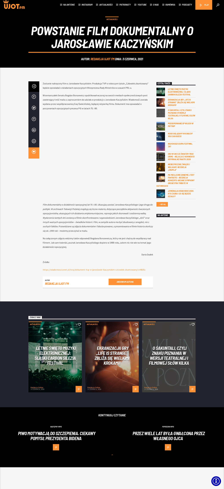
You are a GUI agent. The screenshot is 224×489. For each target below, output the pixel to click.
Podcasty (187, 4)
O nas (156, 4)
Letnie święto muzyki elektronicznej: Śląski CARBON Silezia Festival (179, 113)
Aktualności (106, 4)
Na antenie (69, 4)
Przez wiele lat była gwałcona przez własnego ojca (169, 457)
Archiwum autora (125, 303)
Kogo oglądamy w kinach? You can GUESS (180, 156)
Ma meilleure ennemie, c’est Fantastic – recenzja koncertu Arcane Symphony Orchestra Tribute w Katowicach (175, 202)
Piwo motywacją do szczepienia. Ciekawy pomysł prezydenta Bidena (57, 457)
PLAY (204, 5)
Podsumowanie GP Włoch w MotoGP (181, 146)
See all (162, 226)
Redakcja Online (37, 409)
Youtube (142, 4)
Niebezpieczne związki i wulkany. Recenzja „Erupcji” (179, 189)
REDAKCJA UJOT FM (103, 70)
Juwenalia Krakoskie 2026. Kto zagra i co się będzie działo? (181, 215)
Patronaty (125, 4)
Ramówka (170, 4)
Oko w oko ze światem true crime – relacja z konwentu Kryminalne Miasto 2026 (181, 178)
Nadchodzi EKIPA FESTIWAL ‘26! (180, 166)
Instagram (87, 4)
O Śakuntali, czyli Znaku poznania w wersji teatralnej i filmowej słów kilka (181, 135)
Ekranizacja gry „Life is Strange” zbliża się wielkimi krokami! (181, 124)
